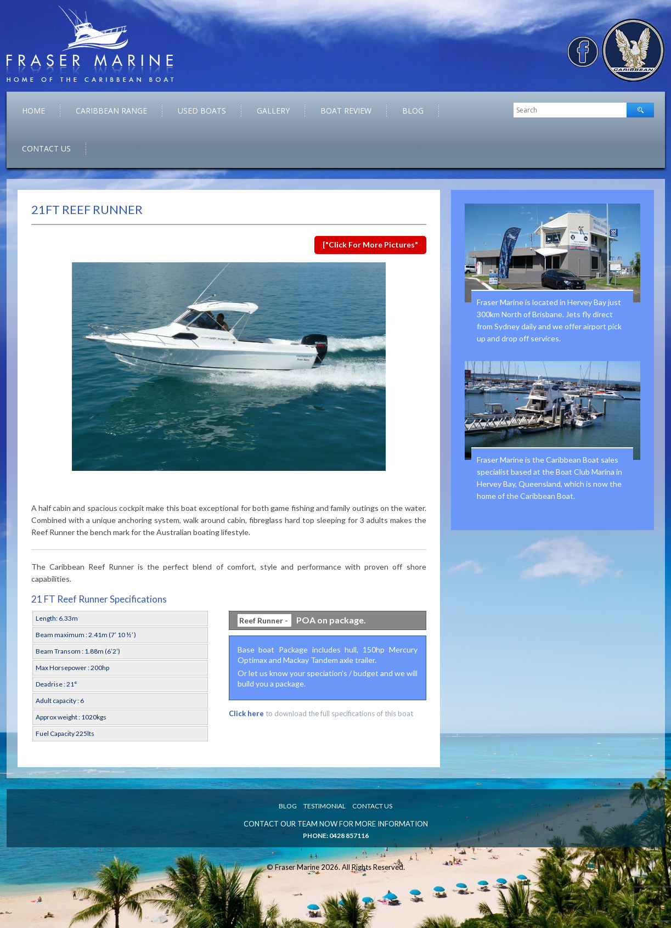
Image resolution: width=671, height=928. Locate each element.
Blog (413, 110)
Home (33, 110)
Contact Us (46, 148)
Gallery (273, 110)
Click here (246, 713)
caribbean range (111, 110)
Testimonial (324, 806)
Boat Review (345, 110)
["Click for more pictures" (370, 244)
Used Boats (202, 110)
